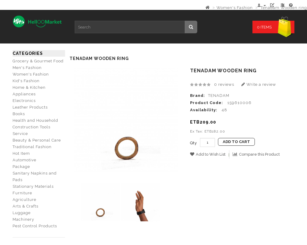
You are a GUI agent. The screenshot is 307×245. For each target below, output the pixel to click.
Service (20, 133)
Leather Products (30, 107)
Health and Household (35, 120)
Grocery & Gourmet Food (38, 61)
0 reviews (224, 84)
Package (21, 166)
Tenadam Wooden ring (283, 7)
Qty (193, 143)
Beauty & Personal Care (37, 140)
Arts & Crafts (25, 206)
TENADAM (218, 95)
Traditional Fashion (32, 147)
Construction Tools (31, 127)
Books (19, 114)
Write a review (258, 84)
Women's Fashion (234, 7)
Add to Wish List (207, 154)
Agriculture (24, 199)
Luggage (22, 213)
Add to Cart (236, 141)
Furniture (22, 193)
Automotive (24, 160)
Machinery (23, 219)
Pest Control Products (35, 226)
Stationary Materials (33, 186)
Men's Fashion (27, 67)
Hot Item (21, 153)
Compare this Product (256, 154)
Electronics (24, 100)
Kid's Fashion (26, 81)
